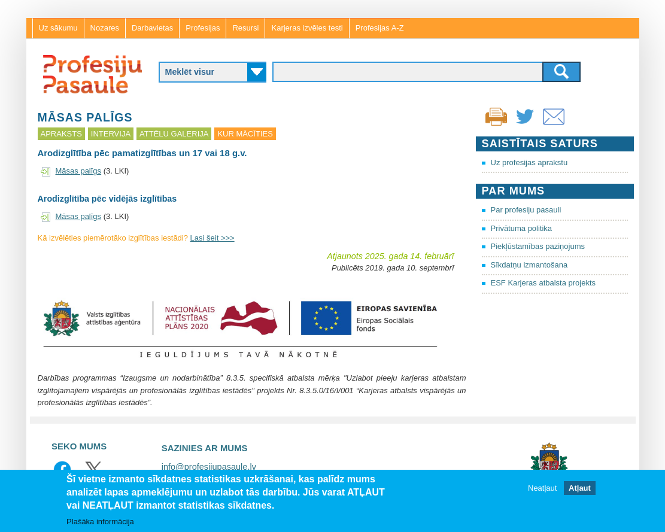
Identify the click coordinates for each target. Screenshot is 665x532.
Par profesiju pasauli (526, 209)
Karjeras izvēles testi (306, 27)
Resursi (245, 27)
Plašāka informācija (100, 522)
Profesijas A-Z (380, 27)
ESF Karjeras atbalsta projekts (543, 282)
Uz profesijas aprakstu (529, 162)
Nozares (104, 27)
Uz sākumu (58, 27)
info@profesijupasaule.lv (209, 467)
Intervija (110, 133)
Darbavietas (152, 27)
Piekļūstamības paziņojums (538, 246)
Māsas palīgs (79, 170)
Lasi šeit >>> (212, 237)
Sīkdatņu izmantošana (529, 264)
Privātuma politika (521, 228)
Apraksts (61, 133)
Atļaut (580, 489)
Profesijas (203, 27)
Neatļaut (542, 489)
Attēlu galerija (173, 133)
